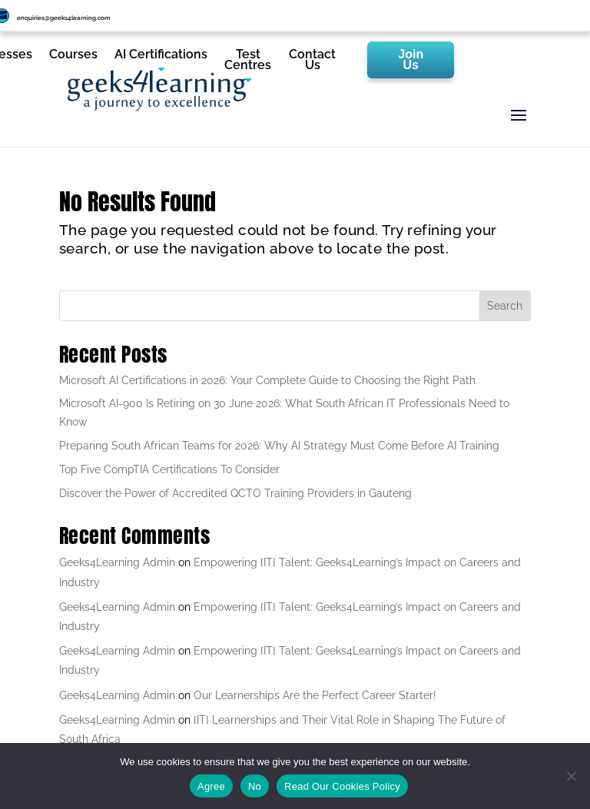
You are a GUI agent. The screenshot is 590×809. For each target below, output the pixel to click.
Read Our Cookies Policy (342, 786)
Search (504, 306)
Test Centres (247, 60)
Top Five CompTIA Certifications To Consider (169, 469)
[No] (570, 776)
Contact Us (312, 60)
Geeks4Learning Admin (117, 562)
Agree (211, 786)
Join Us (410, 59)
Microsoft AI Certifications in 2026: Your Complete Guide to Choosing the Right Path (267, 380)
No (254, 786)
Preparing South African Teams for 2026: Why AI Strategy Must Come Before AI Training (279, 445)
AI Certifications (160, 55)
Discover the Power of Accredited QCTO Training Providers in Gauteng (235, 493)
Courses (73, 55)
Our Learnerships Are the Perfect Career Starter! (315, 695)
